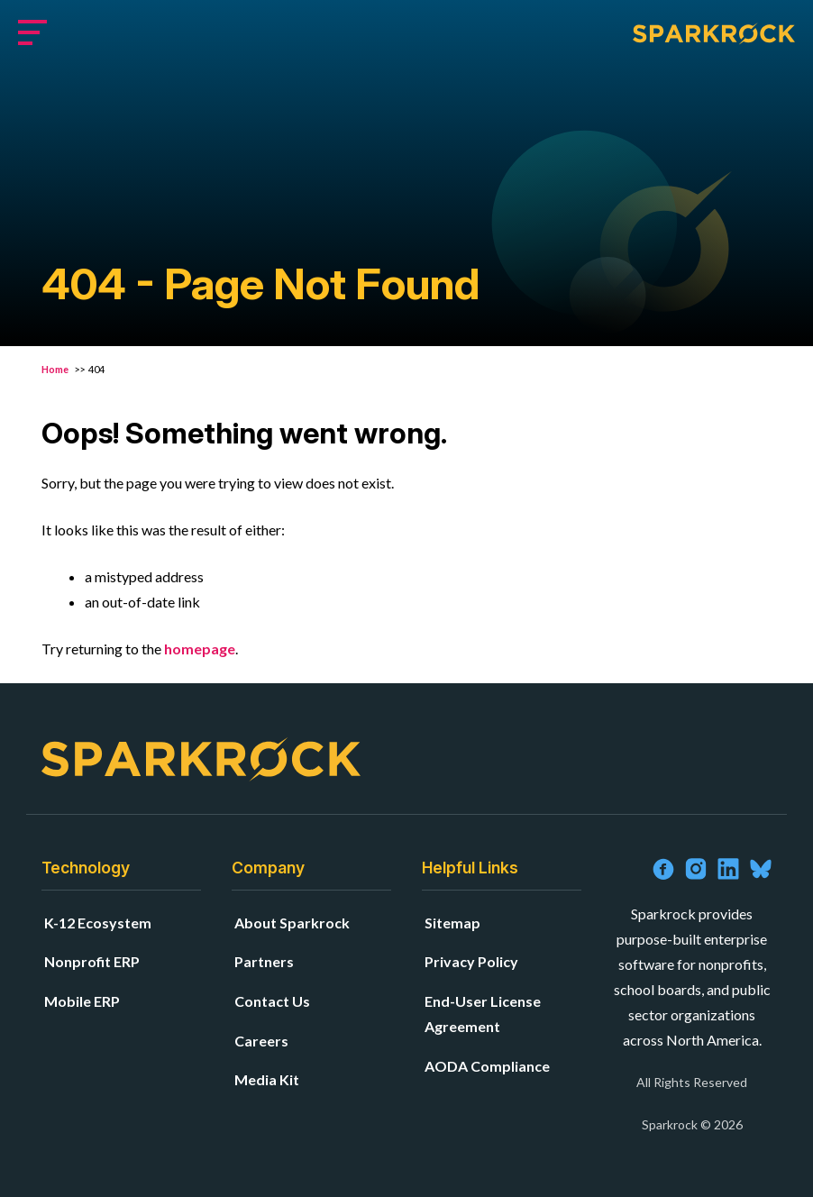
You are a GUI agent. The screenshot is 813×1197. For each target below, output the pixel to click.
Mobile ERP (82, 1001)
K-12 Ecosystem (97, 922)
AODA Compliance (487, 1065)
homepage (199, 648)
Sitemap (452, 922)
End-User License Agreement (483, 1013)
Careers (261, 1040)
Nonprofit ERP (92, 961)
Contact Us (272, 1001)
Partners (264, 961)
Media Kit (266, 1079)
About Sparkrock (292, 922)
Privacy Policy (471, 961)
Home (55, 369)
